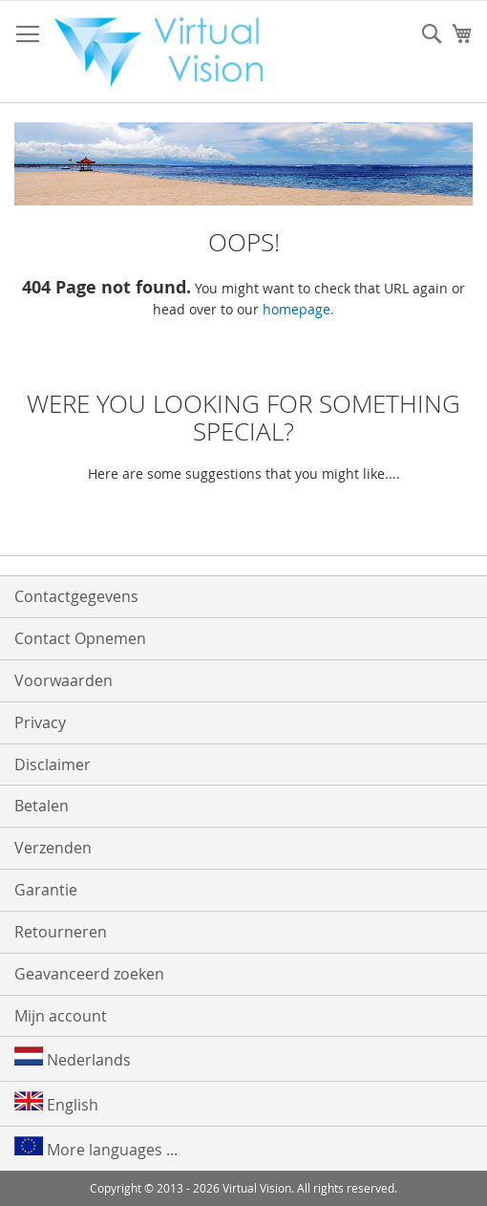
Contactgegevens (76, 596)
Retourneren (60, 931)
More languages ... (96, 1148)
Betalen (41, 805)
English (56, 1103)
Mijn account (60, 1015)
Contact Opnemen (80, 638)
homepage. (298, 309)
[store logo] (167, 52)
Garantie (45, 889)
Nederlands (72, 1058)
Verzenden (53, 847)
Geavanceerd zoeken (89, 973)
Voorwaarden (63, 680)
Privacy (40, 722)
